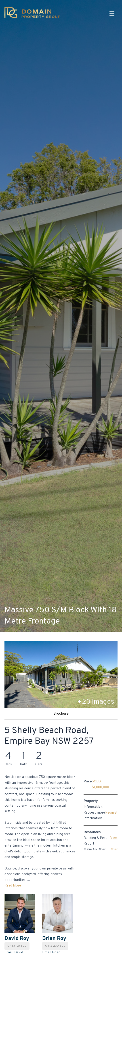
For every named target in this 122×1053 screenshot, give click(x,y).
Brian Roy (54, 938)
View (114, 838)
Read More (12, 885)
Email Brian (51, 952)
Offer (114, 849)
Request (111, 812)
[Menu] (112, 13)
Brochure (61, 713)
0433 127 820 (17, 946)
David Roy (16, 938)
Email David (13, 952)
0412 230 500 (55, 946)
